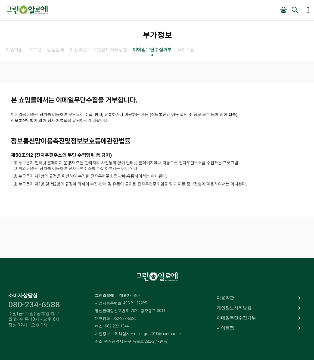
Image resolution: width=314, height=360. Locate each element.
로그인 (34, 49)
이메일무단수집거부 (152, 49)
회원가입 (14, 49)
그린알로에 (27, 10)
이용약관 (78, 49)
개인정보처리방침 (109, 49)
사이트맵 (186, 49)
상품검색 (55, 49)
